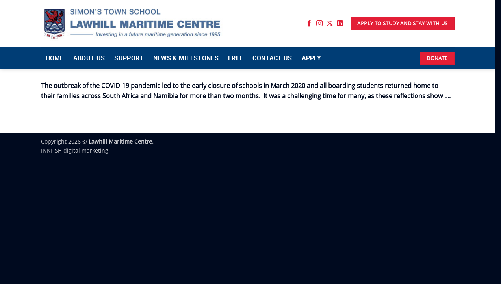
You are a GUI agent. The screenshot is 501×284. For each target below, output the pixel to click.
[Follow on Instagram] (319, 23)
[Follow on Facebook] (309, 23)
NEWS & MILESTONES (186, 58)
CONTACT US (272, 58)
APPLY (311, 58)
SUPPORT (128, 58)
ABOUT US (89, 58)
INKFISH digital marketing (74, 150)
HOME (55, 58)
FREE (235, 58)
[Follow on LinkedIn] (340, 23)
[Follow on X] (330, 23)
